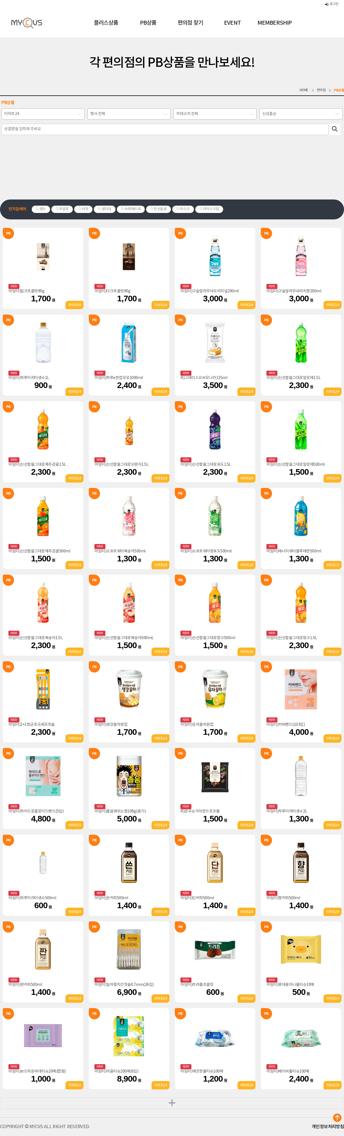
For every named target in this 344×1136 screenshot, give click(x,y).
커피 (83, 209)
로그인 (331, 4)
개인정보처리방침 (328, 1126)
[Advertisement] (172, 168)
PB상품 (148, 23)
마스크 (183, 209)
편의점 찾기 (190, 23)
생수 (41, 209)
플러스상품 (106, 23)
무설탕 (62, 209)
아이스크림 (209, 209)
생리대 (104, 209)
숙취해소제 (131, 209)
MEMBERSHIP (274, 23)
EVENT (232, 23)
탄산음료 (158, 209)
